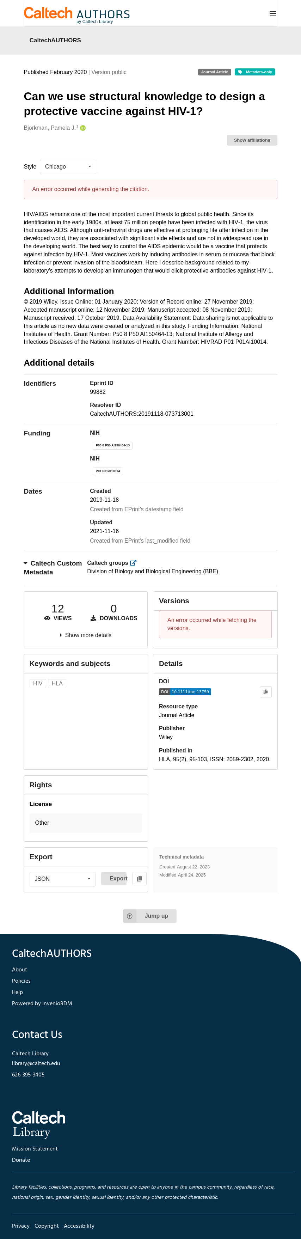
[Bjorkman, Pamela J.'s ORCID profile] (82, 128)
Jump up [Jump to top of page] (145, 916)
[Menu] (272, 13)
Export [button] (118, 878)
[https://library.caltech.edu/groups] (135, 563)
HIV (38, 683)
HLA (57, 683)
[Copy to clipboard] (265, 691)
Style (30, 167)
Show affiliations (252, 140)
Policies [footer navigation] (21, 981)
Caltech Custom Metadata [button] (53, 568)
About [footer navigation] (19, 970)
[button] (86, 823)
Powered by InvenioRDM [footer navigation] (42, 1003)
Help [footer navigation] (17, 992)
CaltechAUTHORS (55, 40)
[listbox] (68, 167)
